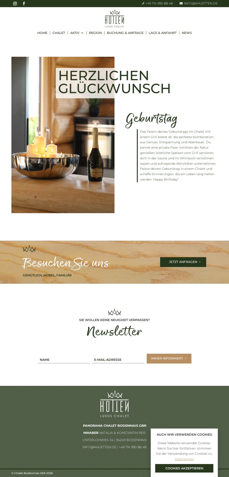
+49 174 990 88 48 (157, 3)
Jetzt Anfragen (183, 262)
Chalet (59, 32)
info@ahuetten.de (199, 3)
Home (42, 32)
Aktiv (74, 32)
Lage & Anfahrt (163, 32)
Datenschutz (184, 459)
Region (95, 32)
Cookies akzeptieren (184, 468)
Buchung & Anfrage (125, 32)
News (187, 32)
